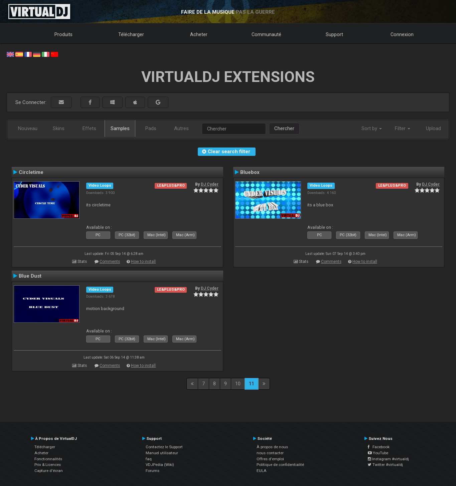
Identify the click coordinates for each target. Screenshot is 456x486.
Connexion (402, 34)
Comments (110, 261)
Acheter (198, 34)
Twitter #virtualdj (385, 464)
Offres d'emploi (270, 459)
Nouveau (27, 128)
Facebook (379, 447)
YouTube (378, 453)
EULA (262, 470)
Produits (63, 34)
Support (334, 34)
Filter (402, 128)
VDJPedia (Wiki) (160, 464)
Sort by (371, 128)
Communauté (266, 34)
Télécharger (131, 34)
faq (149, 459)
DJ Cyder (209, 184)
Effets (89, 128)
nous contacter (270, 453)
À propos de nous (272, 447)
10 (238, 384)
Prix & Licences (47, 464)
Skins (58, 128)
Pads (150, 128)
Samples (120, 128)
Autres (181, 128)
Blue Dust (30, 276)
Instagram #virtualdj (388, 459)
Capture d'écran (48, 470)
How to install (143, 261)
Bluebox (250, 172)
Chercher (284, 128)
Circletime (31, 172)
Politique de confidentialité (280, 464)
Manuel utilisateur (162, 453)
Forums (152, 470)
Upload (433, 128)
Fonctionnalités (48, 459)
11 (251, 384)
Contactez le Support (164, 447)
